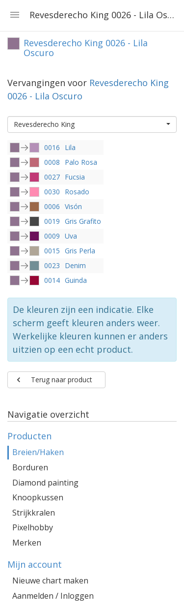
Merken (26, 542)
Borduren (30, 467)
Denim (75, 265)
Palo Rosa (81, 162)
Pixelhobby (32, 527)
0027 (52, 177)
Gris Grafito (83, 221)
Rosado (77, 191)
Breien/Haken (38, 452)
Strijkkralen (33, 512)
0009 (52, 236)
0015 (52, 250)
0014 (52, 280)
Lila (70, 147)
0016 (52, 147)
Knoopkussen (37, 497)
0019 (52, 221)
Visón (73, 206)
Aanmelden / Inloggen (53, 595)
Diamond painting (45, 482)
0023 (52, 265)
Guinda (76, 280)
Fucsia (75, 177)
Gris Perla (80, 250)
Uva (71, 236)
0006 (52, 206)
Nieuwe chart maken (50, 580)
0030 (52, 191)
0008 (52, 162)
